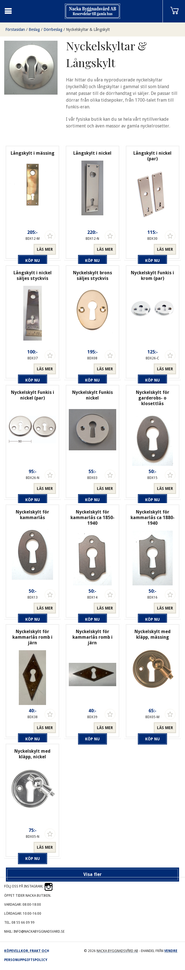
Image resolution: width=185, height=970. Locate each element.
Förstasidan (15, 29)
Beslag (34, 29)
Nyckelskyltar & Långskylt (88, 29)
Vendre (170, 951)
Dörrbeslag (53, 29)
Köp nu (21, 249)
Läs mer (45, 249)
